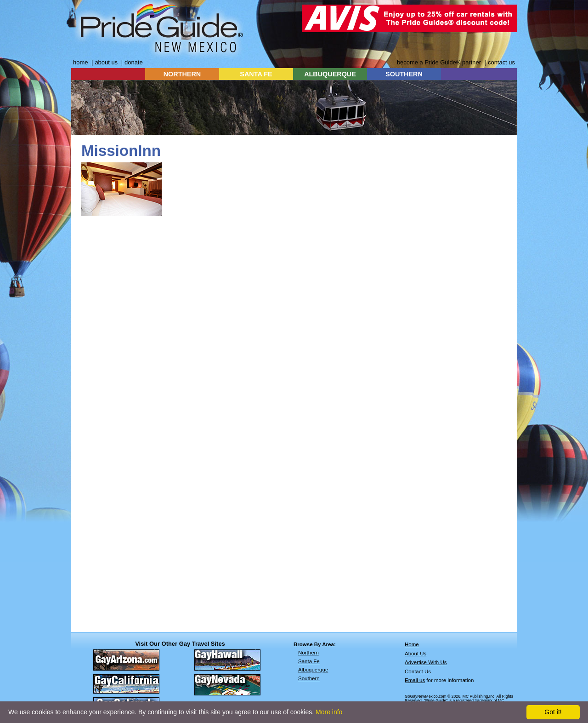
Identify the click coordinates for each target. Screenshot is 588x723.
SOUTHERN (404, 74)
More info (329, 712)
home (80, 62)
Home (412, 644)
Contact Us (418, 671)
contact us (501, 62)
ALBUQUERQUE (330, 74)
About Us (415, 653)
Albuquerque (313, 669)
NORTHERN (182, 74)
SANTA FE (256, 74)
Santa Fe (309, 661)
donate (133, 62)
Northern (308, 652)
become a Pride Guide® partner (439, 62)
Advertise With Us (426, 662)
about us (106, 62)
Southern (309, 678)
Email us (415, 680)
